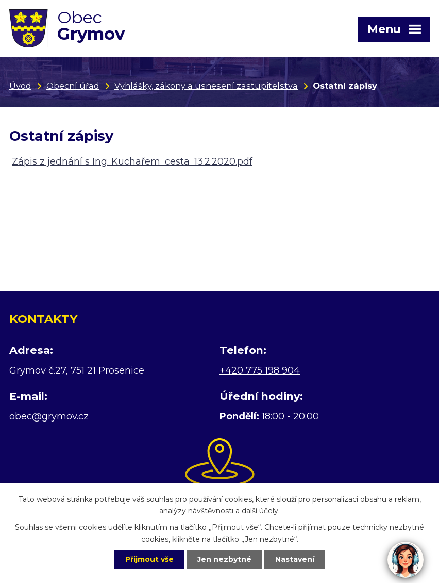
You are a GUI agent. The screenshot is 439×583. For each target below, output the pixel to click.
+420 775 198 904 (260, 370)
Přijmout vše (149, 559)
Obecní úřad (72, 85)
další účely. (261, 511)
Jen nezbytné (224, 559)
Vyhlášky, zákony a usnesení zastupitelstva (206, 85)
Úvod (20, 85)
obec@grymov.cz (49, 416)
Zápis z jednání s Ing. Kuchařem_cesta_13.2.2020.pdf (132, 161)
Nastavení (294, 559)
